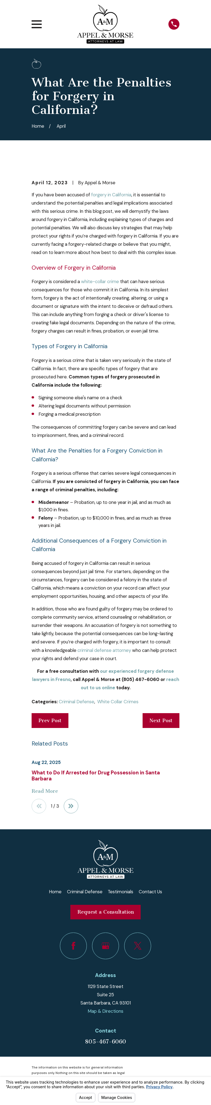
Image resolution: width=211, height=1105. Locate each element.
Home (55, 892)
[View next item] (71, 806)
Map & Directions (105, 1011)
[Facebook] (73, 946)
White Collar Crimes (117, 702)
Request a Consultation (105, 912)
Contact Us (150, 892)
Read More (45, 791)
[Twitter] (137, 946)
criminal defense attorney (104, 650)
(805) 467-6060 (140, 679)
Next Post (161, 721)
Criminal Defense (76, 702)
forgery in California (111, 195)
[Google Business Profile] (105, 946)
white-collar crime (100, 281)
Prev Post (50, 721)
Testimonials (120, 892)
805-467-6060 (105, 1042)
